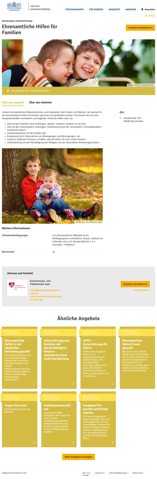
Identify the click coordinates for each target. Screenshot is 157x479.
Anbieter (130, 9)
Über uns (86, 473)
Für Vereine (96, 9)
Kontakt (85, 475)
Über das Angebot (13, 102)
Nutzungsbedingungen (118, 473)
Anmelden (150, 9)
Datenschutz (137, 473)
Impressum (99, 473)
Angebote (114, 9)
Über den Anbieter (40, 102)
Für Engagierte (74, 9)
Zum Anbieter (141, 290)
